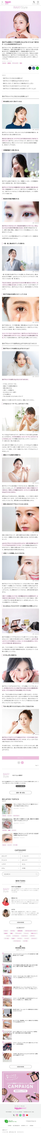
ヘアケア (3, 864)
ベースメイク (25, 856)
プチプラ (32, 935)
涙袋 (21, 63)
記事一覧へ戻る (20, 793)
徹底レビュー (34, 933)
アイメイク (9, 61)
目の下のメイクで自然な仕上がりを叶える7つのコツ (16, 81)
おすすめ (4, 830)
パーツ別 (15, 845)
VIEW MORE (20, 922)
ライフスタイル (17, 941)
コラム (3, 868)
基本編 (9, 63)
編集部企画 (20, 930)
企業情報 (9, 1125)
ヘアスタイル (15, 935)
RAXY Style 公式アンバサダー (31, 930)
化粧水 (13, 938)
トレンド (9, 815)
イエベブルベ (16, 815)
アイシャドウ (15, 63)
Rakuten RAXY (8, 2)
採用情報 (31, 1125)
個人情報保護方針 (16, 1125)
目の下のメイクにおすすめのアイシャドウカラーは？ (16, 86)
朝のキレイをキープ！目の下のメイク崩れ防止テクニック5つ (18, 83)
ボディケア (24, 860)
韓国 (9, 830)
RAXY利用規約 (9, 1111)
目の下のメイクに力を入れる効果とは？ (13, 78)
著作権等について (24, 1125)
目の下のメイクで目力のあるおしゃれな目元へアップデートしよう (19, 88)
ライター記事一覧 (20, 786)
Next (36, 765)
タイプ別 (25, 941)
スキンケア (4, 856)
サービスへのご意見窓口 (17, 1111)
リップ (8, 935)
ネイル (23, 864)
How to (4, 63)
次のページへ (20, 758)
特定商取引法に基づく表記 (29, 1111)
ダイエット (34, 938)
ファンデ (26, 938)
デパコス (19, 938)
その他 (23, 868)
